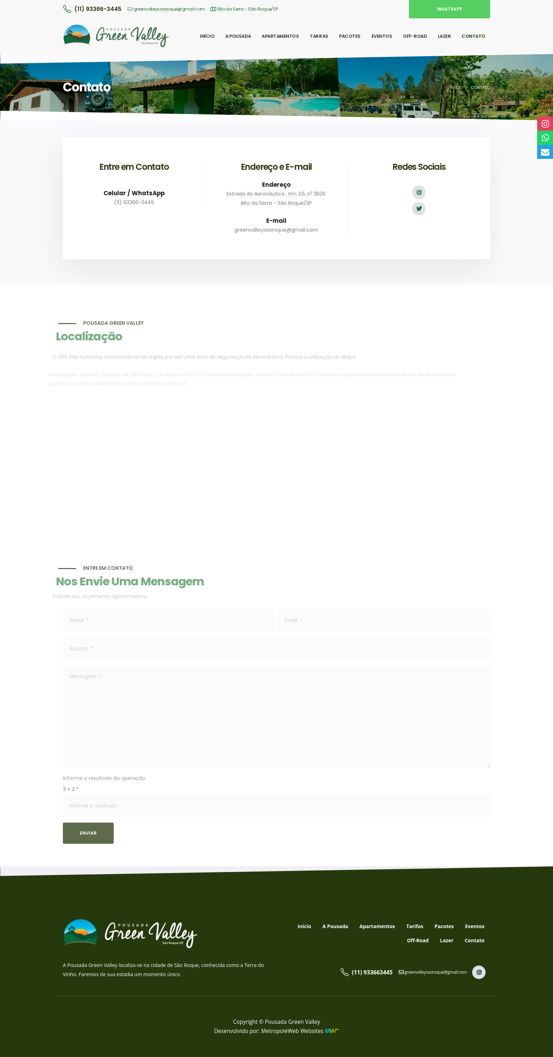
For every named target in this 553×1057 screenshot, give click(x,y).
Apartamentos (377, 926)
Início (456, 87)
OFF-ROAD (415, 36)
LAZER (444, 36)
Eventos (474, 926)
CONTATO (473, 36)
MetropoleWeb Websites (292, 1031)
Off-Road (418, 940)
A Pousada (335, 926)
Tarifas (414, 926)
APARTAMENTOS (280, 36)
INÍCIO (207, 36)
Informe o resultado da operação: (104, 778)
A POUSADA (238, 36)
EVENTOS (381, 36)
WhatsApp (449, 9)
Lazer (446, 940)
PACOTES (350, 36)
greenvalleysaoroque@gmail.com (169, 9)
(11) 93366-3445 (97, 9)
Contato (474, 940)
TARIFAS (319, 36)
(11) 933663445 (372, 972)
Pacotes (444, 926)
